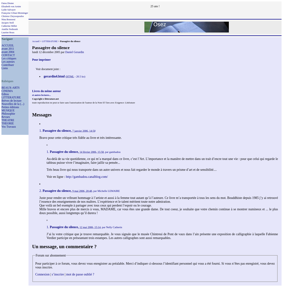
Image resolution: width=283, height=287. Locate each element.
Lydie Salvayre (8, 9)
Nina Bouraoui (8, 19)
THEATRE (7, 120)
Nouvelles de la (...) (12, 103)
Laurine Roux (7, 32)
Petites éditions (10, 107)
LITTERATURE (11, 97)
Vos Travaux (8, 126)
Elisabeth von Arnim (11, 6)
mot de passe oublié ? (80, 274)
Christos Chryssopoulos (12, 16)
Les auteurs (8, 61)
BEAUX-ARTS (10, 87)
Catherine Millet (9, 26)
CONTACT (8, 55)
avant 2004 (7, 51)
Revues (5, 116)
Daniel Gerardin (74, 52)
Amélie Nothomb (9, 29)
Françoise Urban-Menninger (14, 13)
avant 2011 (7, 48)
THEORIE (7, 123)
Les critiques (8, 58)
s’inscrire (58, 274)
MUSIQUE (8, 110)
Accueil (35, 41)
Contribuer (7, 64)
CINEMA (7, 90)
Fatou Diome (7, 3)
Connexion (42, 274)
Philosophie (8, 113)
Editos (5, 94)
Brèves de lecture (11, 100)
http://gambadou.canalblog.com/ (87, 177)
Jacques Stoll (7, 22)
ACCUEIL (7, 45)
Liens (4, 68)
